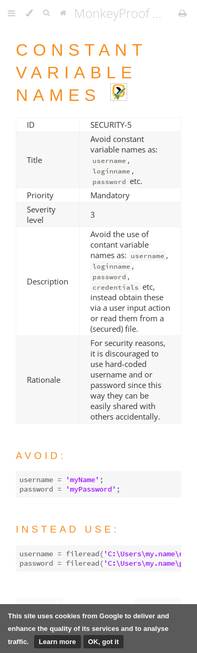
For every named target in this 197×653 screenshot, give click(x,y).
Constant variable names (81, 72)
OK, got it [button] (103, 642)
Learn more (57, 642)
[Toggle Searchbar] (46, 13)
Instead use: (67, 529)
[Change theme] (29, 13)
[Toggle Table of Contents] (11, 13)
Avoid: (41, 455)
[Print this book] (182, 13)
